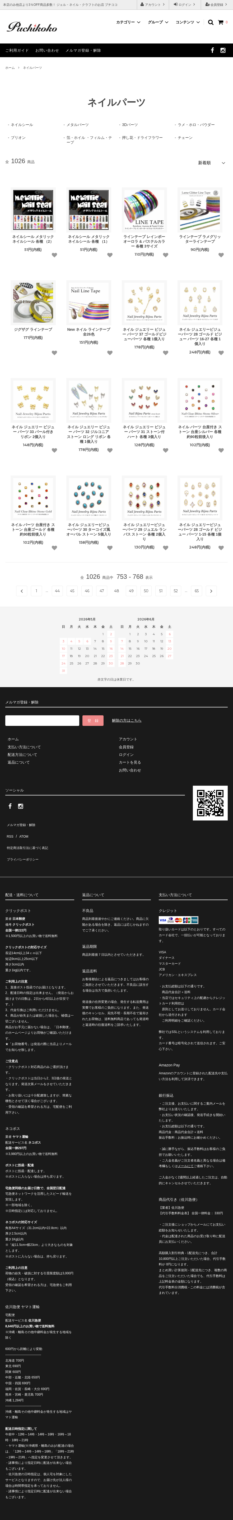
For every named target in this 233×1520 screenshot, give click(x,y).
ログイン (185, 4)
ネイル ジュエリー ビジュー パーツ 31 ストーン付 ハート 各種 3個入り (144, 429)
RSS (9, 829)
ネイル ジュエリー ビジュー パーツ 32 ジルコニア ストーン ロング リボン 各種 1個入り (89, 432)
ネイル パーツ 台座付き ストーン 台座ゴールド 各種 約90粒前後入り (33, 527)
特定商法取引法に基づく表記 (29, 836)
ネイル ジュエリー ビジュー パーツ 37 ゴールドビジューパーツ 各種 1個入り (144, 332)
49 (131, 588)
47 (102, 588)
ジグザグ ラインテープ (33, 327)
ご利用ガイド (17, 50)
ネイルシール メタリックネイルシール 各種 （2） (33, 236)
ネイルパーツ (32, 68)
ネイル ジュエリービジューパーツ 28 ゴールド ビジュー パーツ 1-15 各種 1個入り (200, 529)
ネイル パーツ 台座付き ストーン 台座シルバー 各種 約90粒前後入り (200, 429)
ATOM (21, 829)
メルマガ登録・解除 (83, 50)
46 (87, 588)
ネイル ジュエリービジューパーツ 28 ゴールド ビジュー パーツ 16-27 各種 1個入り (200, 334)
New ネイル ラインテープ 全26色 (88, 329)
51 (161, 588)
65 (197, 588)
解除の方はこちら (127, 718)
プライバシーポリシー (23, 844)
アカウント (153, 4)
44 (57, 588)
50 (146, 588)
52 (176, 588)
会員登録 (217, 4)
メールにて (186, 1149)
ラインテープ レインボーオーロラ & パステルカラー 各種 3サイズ (144, 239)
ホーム (10, 68)
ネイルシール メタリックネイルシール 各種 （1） (89, 236)
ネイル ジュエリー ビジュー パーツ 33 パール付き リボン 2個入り (33, 429)
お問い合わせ (47, 50)
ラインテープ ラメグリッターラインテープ (200, 236)
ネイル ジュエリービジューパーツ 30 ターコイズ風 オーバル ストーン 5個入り (88, 527)
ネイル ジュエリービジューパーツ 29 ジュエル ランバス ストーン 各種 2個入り (144, 529)
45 (72, 588)
